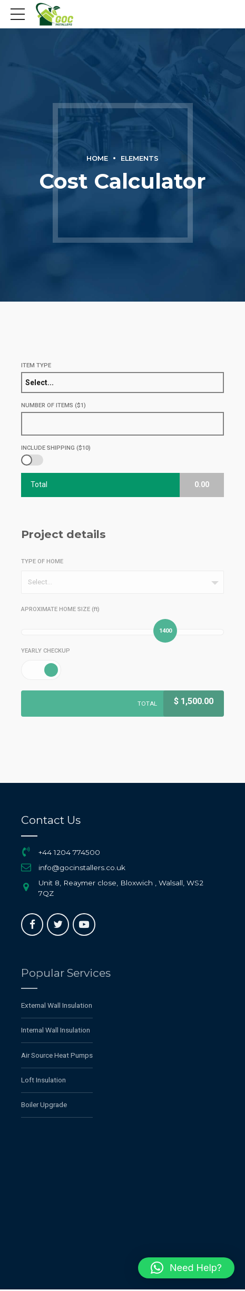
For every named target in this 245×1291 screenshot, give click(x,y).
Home (97, 158)
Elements (140, 158)
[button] (186, 1267)
